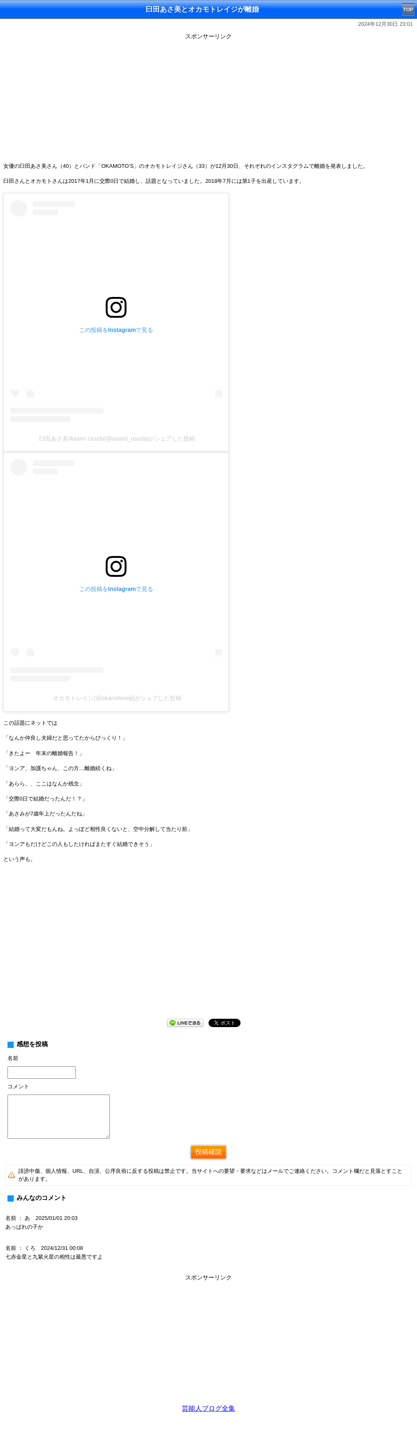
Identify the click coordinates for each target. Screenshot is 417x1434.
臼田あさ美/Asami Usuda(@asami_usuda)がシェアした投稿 (117, 438)
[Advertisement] (208, 100)
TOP (408, 9)
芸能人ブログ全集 (208, 1408)
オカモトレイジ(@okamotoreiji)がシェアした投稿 (117, 698)
